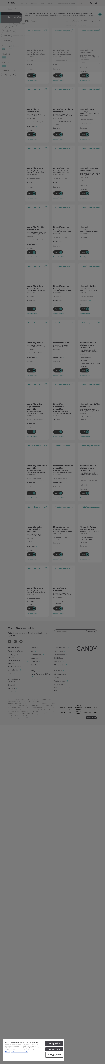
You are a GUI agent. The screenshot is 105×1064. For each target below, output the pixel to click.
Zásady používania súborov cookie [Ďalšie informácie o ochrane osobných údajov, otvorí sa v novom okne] (16, 1052)
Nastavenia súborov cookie (54, 1054)
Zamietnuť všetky (54, 1049)
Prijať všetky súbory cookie (54, 1043)
